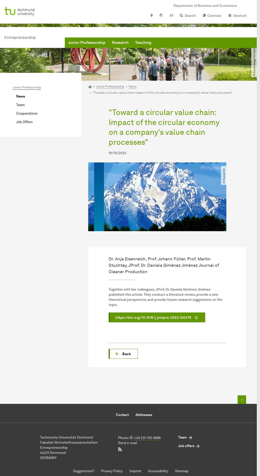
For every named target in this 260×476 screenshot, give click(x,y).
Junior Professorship (86, 42)
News (20, 96)
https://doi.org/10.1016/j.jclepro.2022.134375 (153, 317)
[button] (123, 354)
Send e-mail (127, 443)
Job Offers (24, 122)
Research (120, 42)
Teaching (143, 42)
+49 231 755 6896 (147, 438)
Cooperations (27, 113)
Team (20, 105)
